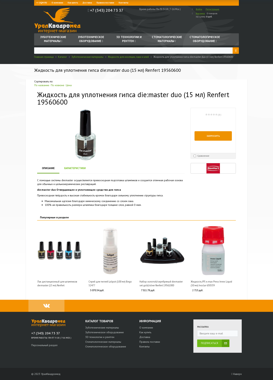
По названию (41, 85)
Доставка (87, 2)
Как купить (73, 2)
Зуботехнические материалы (102, 327)
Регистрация (212, 9)
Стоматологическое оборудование (105, 346)
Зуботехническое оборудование (104, 332)
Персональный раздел (44, 345)
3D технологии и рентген (99, 337)
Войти (199, 9)
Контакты (123, 2)
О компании (57, 2)
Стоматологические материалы (103, 341)
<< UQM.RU (41, 2)
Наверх (236, 374)
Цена (69, 85)
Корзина (200, 13)
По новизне (57, 85)
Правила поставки (105, 2)
